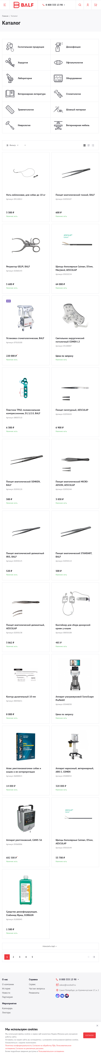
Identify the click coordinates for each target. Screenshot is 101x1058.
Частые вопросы (37, 988)
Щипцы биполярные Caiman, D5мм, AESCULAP (74, 841)
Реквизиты (34, 992)
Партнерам (7, 997)
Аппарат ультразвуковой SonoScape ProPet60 (75, 698)
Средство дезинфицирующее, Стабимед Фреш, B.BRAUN (21, 913)
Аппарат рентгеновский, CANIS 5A (24, 839)
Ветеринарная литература (32, 93)
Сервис (32, 984)
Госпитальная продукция (31, 46)
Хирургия (23, 62)
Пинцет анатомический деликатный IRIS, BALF (25, 555)
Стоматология (73, 93)
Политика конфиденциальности (18, 1045)
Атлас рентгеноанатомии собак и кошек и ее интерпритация (23, 770)
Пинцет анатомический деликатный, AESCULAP (25, 626)
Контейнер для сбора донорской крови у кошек (73, 626)
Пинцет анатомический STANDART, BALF (74, 555)
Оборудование (74, 78)
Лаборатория (25, 78)
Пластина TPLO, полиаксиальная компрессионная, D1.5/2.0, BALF (23, 411)
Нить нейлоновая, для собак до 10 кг (25, 194)
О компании (8, 984)
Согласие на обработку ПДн (43, 1045)
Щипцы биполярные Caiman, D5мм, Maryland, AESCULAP (74, 268)
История (6, 988)
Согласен (89, 1035)
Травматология (26, 109)
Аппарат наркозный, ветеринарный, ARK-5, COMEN (75, 770)
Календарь (7, 1008)
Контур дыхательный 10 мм (21, 696)
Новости (6, 992)
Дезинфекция (73, 46)
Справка (33, 979)
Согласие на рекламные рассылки (29, 1048)
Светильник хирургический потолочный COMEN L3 (70, 340)
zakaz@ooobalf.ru (67, 985)
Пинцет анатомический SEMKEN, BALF (23, 483)
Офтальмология (74, 62)
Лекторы (6, 1012)
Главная (5, 16)
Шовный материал (76, 109)
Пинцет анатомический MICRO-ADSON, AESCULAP (72, 483)
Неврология (24, 125)
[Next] (94, 957)
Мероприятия (9, 1003)
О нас (5, 979)
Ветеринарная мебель (77, 125)
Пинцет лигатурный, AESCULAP (72, 409)
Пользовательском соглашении (51, 1051)
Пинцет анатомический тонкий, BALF (75, 194)
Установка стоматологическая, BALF (25, 338)
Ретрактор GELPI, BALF (18, 266)
